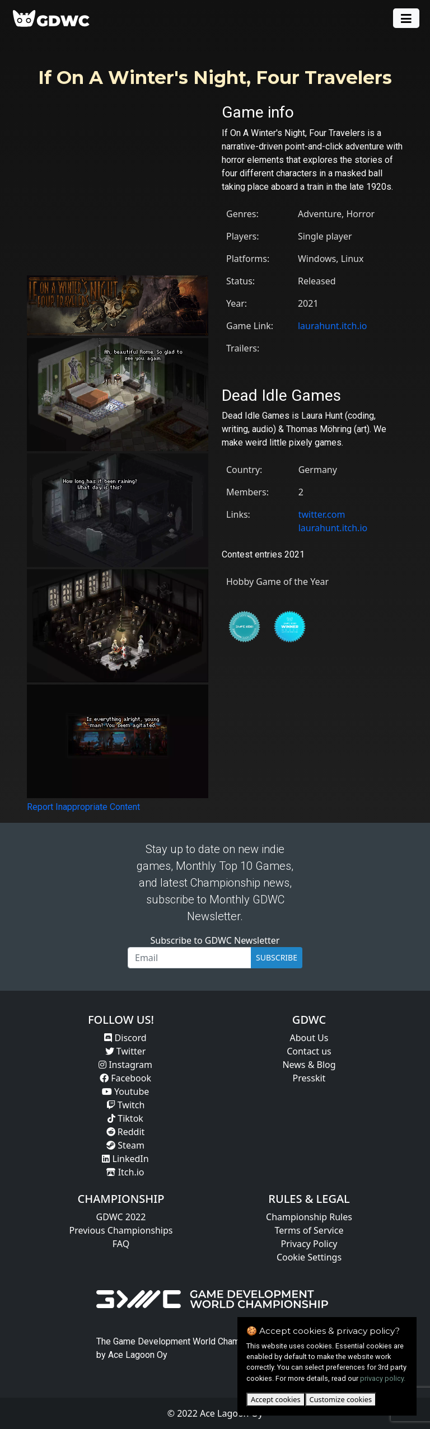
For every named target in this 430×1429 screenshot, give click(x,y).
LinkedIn (125, 1158)
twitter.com (321, 514)
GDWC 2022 (121, 1217)
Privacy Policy (309, 1244)
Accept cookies (276, 1399)
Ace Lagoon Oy (137, 1355)
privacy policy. (382, 1378)
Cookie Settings (309, 1257)
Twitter (125, 1051)
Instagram (125, 1064)
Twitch (125, 1105)
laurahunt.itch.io (332, 326)
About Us (309, 1038)
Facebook (125, 1078)
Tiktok (125, 1118)
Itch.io (125, 1172)
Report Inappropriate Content (83, 807)
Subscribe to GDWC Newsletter (215, 940)
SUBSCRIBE (276, 957)
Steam (125, 1145)
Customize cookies (341, 1399)
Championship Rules (309, 1217)
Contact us (309, 1051)
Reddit (125, 1132)
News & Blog (308, 1064)
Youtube (125, 1091)
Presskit (309, 1078)
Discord (125, 1038)
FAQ (121, 1244)
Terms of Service (309, 1230)
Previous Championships (121, 1230)
